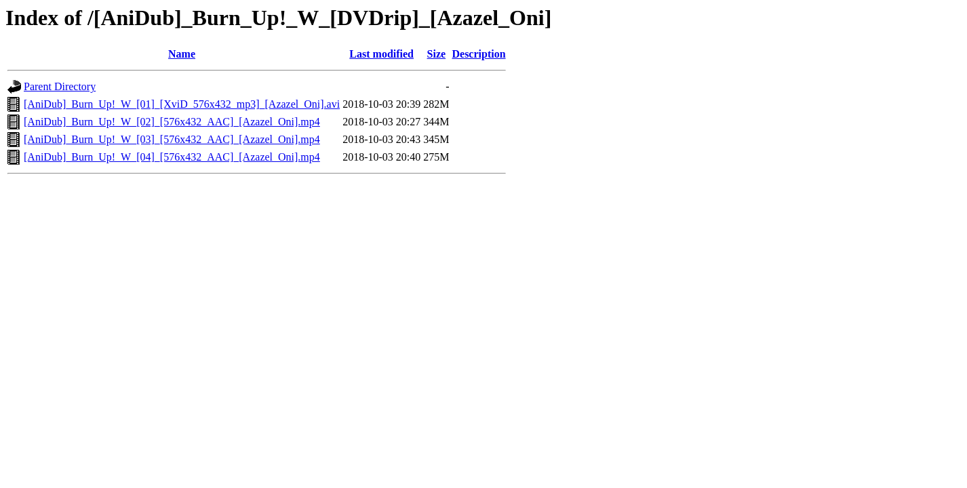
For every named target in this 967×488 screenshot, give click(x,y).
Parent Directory (60, 86)
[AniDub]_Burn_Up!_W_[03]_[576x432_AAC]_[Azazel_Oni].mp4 (172, 139)
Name (181, 54)
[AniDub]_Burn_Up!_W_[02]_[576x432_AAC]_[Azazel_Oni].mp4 (172, 121)
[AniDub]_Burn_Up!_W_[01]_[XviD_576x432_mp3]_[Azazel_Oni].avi (182, 104)
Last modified (381, 54)
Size (436, 54)
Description (478, 54)
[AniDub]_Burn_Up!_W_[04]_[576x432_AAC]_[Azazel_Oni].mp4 (172, 157)
